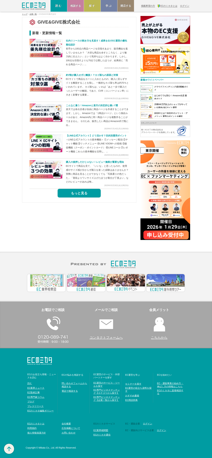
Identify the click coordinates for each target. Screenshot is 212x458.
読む (58, 5)
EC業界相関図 (100, 430)
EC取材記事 (33, 392)
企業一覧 (33, 14)
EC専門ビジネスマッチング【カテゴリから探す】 (106, 391)
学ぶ (109, 5)
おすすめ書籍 (132, 395)
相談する (75, 5)
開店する (125, 5)
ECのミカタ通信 (101, 434)
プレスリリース (35, 406)
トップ (24, 14)
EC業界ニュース (35, 388)
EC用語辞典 (131, 400)
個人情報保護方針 (36, 432)
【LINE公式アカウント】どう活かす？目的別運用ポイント (96, 135)
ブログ (30, 401)
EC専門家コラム (35, 397)
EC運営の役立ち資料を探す (138, 389)
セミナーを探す (133, 383)
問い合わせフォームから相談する (74, 385)
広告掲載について (71, 428)
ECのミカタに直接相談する (170, 392)
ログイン (147, 423)
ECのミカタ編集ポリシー (40, 410)
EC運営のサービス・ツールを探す (106, 384)
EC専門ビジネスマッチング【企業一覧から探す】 (106, 398)
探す (92, 5)
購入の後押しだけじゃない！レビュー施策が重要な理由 (95, 162)
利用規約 (32, 428)
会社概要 (66, 423)
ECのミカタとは (35, 423)
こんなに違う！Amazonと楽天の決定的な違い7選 (92, 105)
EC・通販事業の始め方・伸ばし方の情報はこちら (170, 385)
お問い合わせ (69, 432)
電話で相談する (70, 391)
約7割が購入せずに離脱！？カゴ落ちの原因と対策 (92, 75)
